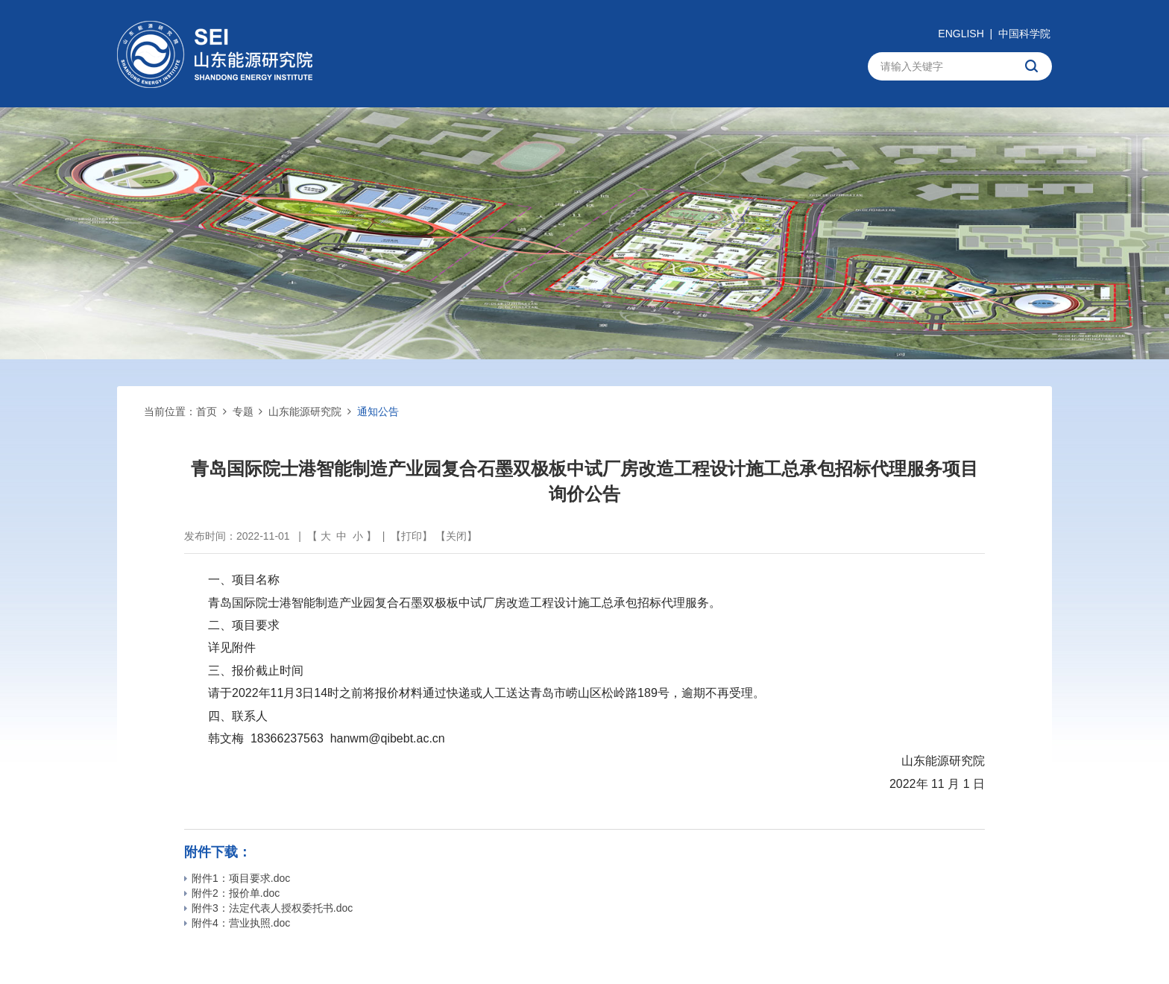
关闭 (456, 536)
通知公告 (378, 411)
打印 (411, 536)
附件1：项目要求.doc (237, 878)
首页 (206, 411)
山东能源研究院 (304, 411)
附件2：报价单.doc (232, 893)
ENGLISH (960, 34)
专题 (243, 411)
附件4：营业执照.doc (237, 923)
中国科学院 (1024, 34)
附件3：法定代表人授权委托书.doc (268, 908)
